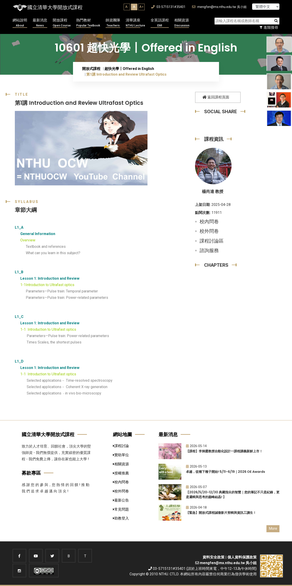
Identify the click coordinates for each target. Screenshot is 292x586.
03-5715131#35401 (168, 7)
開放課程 (62, 23)
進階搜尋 (269, 27)
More (273, 528)
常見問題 (121, 509)
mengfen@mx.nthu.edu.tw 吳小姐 (219, 7)
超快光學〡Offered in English (129, 69)
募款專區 (31, 473)
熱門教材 (88, 23)
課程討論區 (212, 241)
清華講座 (135, 23)
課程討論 (121, 446)
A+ (141, 7)
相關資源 (181, 23)
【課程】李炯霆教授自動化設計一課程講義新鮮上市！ (224, 451)
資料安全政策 (213, 557)
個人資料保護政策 (242, 557)
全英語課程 (160, 23)
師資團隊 (113, 23)
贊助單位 (121, 455)
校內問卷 (209, 221)
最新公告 (121, 500)
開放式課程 (91, 69)
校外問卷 (209, 231)
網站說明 (20, 23)
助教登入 (121, 518)
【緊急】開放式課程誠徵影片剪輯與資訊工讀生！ (221, 512)
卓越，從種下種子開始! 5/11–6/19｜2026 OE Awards (225, 471)
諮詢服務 (209, 250)
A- (127, 7)
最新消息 (40, 23)
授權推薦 (121, 473)
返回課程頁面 (215, 97)
